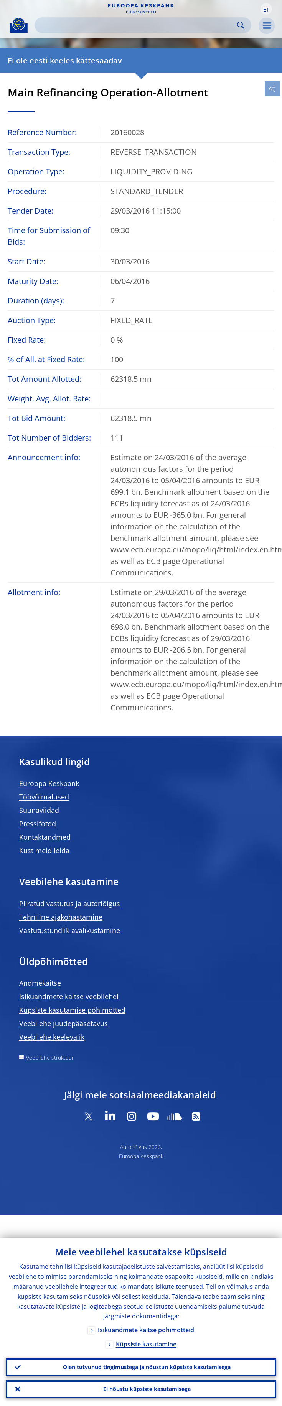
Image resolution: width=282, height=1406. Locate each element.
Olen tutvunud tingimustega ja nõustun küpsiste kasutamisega (147, 1366)
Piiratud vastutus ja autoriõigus (69, 903)
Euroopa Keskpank (49, 783)
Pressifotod (37, 823)
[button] (266, 9)
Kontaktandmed (45, 837)
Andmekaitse (40, 983)
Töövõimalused (44, 796)
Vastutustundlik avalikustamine (69, 930)
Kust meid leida (44, 850)
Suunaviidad (39, 810)
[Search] (136, 25)
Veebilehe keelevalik (51, 1036)
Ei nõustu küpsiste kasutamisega (147, 1389)
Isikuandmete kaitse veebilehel (69, 996)
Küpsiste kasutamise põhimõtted (72, 1010)
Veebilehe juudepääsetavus (63, 1023)
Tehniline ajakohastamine (60, 917)
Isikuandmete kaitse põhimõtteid (146, 1330)
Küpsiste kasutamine (146, 1344)
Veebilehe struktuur (50, 1057)
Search (240, 25)
